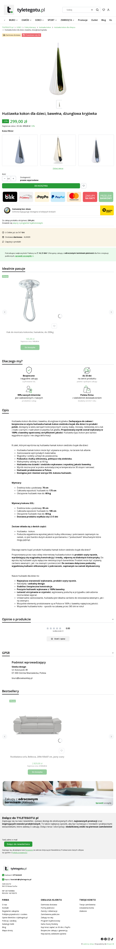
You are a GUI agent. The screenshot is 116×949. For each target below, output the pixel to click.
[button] (97, 10)
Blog (4, 927)
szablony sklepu (88, 944)
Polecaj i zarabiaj (9, 921)
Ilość (4, 174)
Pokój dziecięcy (30, 27)
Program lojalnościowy (50, 921)
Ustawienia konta (86, 908)
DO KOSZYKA (41, 185)
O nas (4, 904)
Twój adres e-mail (9, 839)
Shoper (109, 944)
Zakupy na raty (47, 917)
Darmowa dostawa (49, 904)
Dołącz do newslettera (18, 844)
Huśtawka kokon (45, 27)
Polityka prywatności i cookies (14, 914)
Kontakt (5, 908)
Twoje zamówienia (87, 904)
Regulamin (29, 850)
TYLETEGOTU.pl (8, 27)
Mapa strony (7, 930)
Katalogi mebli (8, 924)
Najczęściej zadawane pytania (53, 933)
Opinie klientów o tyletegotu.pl (15, 917)
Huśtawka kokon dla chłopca (64, 27)
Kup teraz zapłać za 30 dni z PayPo (55, 927)
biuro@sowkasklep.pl (22, 678)
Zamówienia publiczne (50, 914)
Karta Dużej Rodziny (49, 924)
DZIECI (19, 27)
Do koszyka (30, 347)
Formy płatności (47, 908)
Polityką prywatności (19, 853)
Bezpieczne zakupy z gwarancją (54, 930)
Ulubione (83, 911)
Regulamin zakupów (10, 911)
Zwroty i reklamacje (49, 911)
